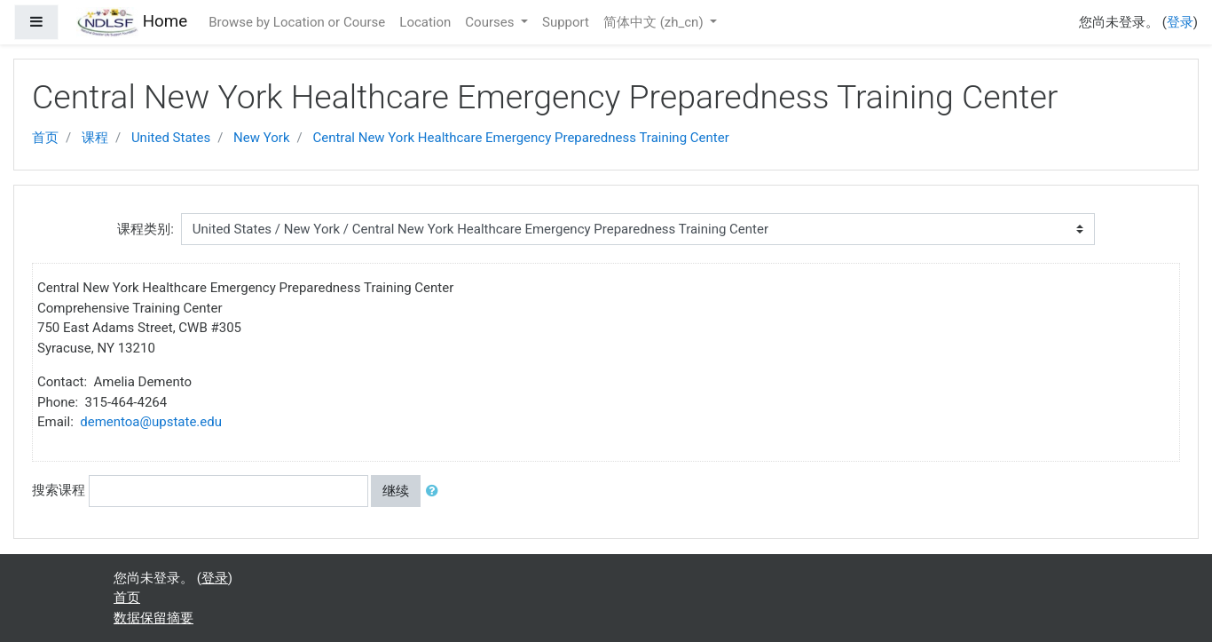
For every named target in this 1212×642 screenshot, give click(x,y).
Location (425, 22)
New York (261, 138)
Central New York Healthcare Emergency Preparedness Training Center (520, 138)
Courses (491, 22)
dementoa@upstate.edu (151, 422)
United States (170, 138)
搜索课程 (58, 490)
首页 (45, 138)
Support (565, 22)
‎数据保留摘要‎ (153, 618)
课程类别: (145, 229)
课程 (95, 138)
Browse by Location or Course (297, 22)
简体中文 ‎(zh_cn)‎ (654, 22)
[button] (435, 491)
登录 (1180, 22)
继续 (395, 491)
